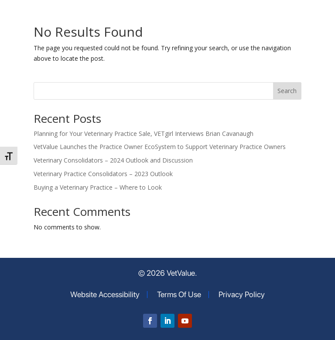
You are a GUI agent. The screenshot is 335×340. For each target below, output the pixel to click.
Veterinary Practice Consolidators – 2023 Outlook (103, 174)
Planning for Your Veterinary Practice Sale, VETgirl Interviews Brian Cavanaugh (143, 133)
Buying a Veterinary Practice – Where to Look (98, 187)
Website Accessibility (105, 294)
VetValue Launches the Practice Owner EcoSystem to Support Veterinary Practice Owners (160, 146)
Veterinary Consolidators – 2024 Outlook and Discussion (113, 160)
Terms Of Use (179, 294)
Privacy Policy (242, 294)
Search (287, 91)
